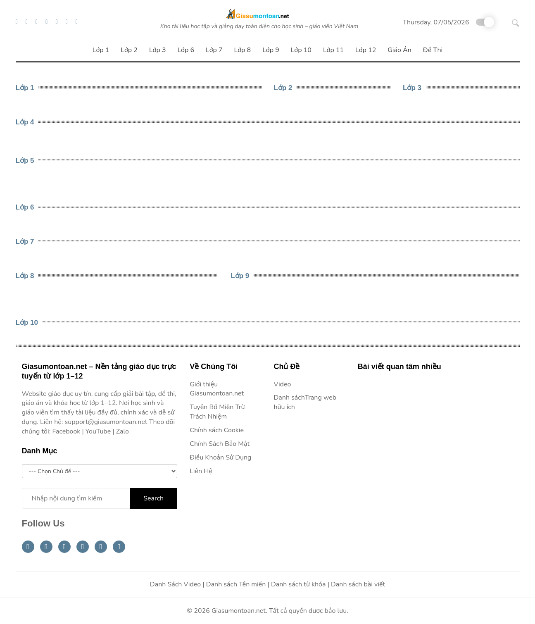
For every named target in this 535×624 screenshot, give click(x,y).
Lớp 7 (25, 241)
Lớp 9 (240, 276)
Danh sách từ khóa (298, 584)
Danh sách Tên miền (236, 584)
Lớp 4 (25, 122)
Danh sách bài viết (358, 584)
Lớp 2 (283, 88)
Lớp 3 (412, 88)
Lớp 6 (25, 207)
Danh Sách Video (175, 584)
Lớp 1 (25, 88)
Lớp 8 (25, 276)
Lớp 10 (27, 322)
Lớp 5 (25, 160)
